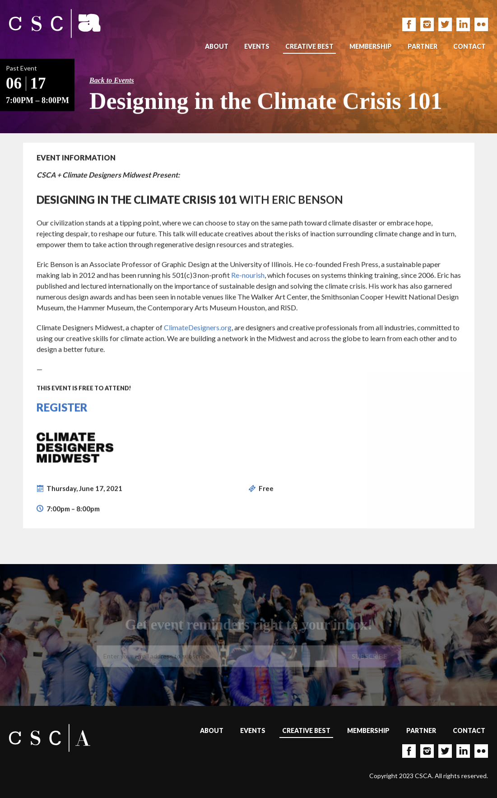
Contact (469, 46)
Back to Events (111, 80)
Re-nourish (248, 275)
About (216, 46)
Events (256, 46)
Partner (422, 46)
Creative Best (309, 46)
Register (62, 407)
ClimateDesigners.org (198, 327)
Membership (370, 46)
